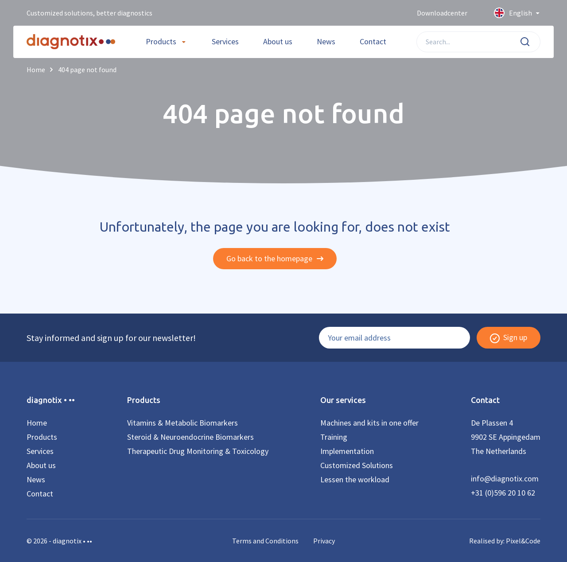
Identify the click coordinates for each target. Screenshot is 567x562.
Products (161, 41)
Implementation (347, 451)
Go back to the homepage (274, 258)
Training (333, 437)
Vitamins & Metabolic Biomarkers (182, 423)
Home (37, 423)
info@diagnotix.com (505, 478)
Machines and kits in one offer (369, 423)
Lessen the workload (354, 479)
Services (225, 41)
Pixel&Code (523, 540)
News (326, 41)
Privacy (324, 540)
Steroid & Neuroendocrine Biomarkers (190, 437)
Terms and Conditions (265, 540)
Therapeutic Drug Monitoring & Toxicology (197, 451)
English (517, 13)
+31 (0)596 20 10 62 (503, 493)
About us (277, 41)
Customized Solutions (356, 465)
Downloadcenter (442, 12)
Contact (373, 41)
